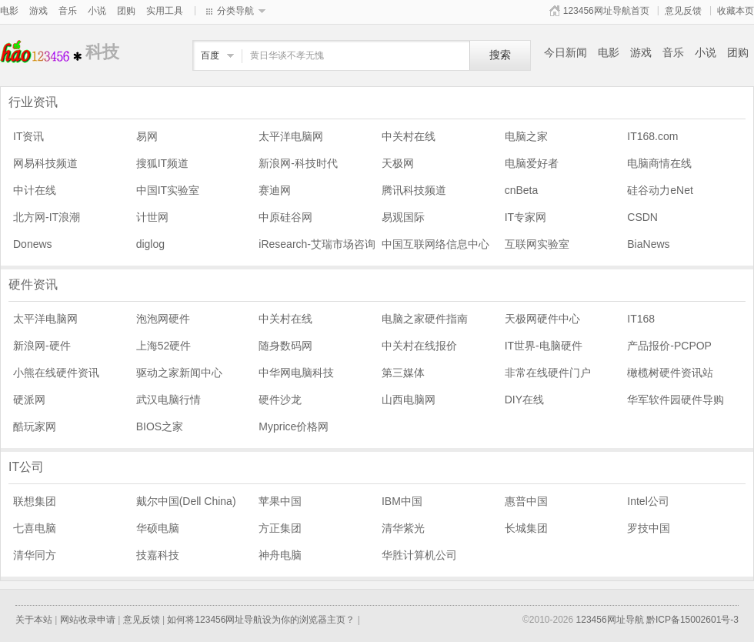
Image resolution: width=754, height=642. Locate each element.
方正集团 (280, 528)
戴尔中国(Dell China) (186, 501)
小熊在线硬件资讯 (56, 372)
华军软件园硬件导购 (675, 399)
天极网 (398, 163)
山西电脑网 (408, 399)
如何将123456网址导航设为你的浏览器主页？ (261, 619)
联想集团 (34, 501)
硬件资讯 (33, 284)
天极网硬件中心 (542, 319)
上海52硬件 (164, 345)
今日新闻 (565, 52)
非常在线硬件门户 (548, 372)
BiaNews (648, 244)
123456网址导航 (610, 619)
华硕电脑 (157, 528)
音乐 (67, 10)
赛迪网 (275, 190)
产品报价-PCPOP (669, 345)
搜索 (500, 55)
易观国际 (403, 217)
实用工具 (164, 10)
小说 (97, 10)
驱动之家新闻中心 (179, 372)
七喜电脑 (34, 528)
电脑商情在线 (659, 163)
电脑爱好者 (532, 163)
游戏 (38, 10)
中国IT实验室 (167, 190)
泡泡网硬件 (163, 319)
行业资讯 (33, 102)
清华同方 (34, 555)
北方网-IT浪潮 (46, 217)
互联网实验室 (537, 244)
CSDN (642, 217)
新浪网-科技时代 (298, 163)
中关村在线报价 (419, 345)
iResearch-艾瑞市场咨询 (317, 244)
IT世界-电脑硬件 (543, 345)
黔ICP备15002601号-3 (692, 619)
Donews (32, 244)
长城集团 (526, 528)
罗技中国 (648, 528)
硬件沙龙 (280, 399)
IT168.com (652, 136)
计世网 (152, 217)
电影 (9, 10)
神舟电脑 (280, 555)
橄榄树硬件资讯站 (670, 372)
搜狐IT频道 (162, 163)
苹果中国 (280, 501)
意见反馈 (683, 10)
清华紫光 (403, 528)
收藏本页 (735, 10)
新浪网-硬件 (42, 345)
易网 (147, 136)
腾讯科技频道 (414, 190)
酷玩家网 (34, 426)
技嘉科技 (157, 555)
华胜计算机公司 (419, 555)
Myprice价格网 (294, 426)
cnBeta (522, 190)
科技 (42, 52)
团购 (126, 10)
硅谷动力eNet (660, 190)
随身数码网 (285, 345)
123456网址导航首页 (606, 10)
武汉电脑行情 (168, 399)
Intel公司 (648, 501)
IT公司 (26, 466)
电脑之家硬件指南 (425, 319)
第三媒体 (403, 372)
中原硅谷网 (285, 217)
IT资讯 (28, 136)
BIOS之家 (159, 426)
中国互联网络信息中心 (435, 244)
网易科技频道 (45, 163)
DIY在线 (524, 399)
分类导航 (235, 10)
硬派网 (29, 399)
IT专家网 (525, 217)
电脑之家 (526, 136)
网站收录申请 (87, 619)
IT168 (641, 319)
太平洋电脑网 (291, 136)
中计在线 (34, 190)
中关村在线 (408, 136)
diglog (150, 244)
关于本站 (33, 619)
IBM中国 (402, 501)
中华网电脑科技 (296, 372)
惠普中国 (526, 501)
